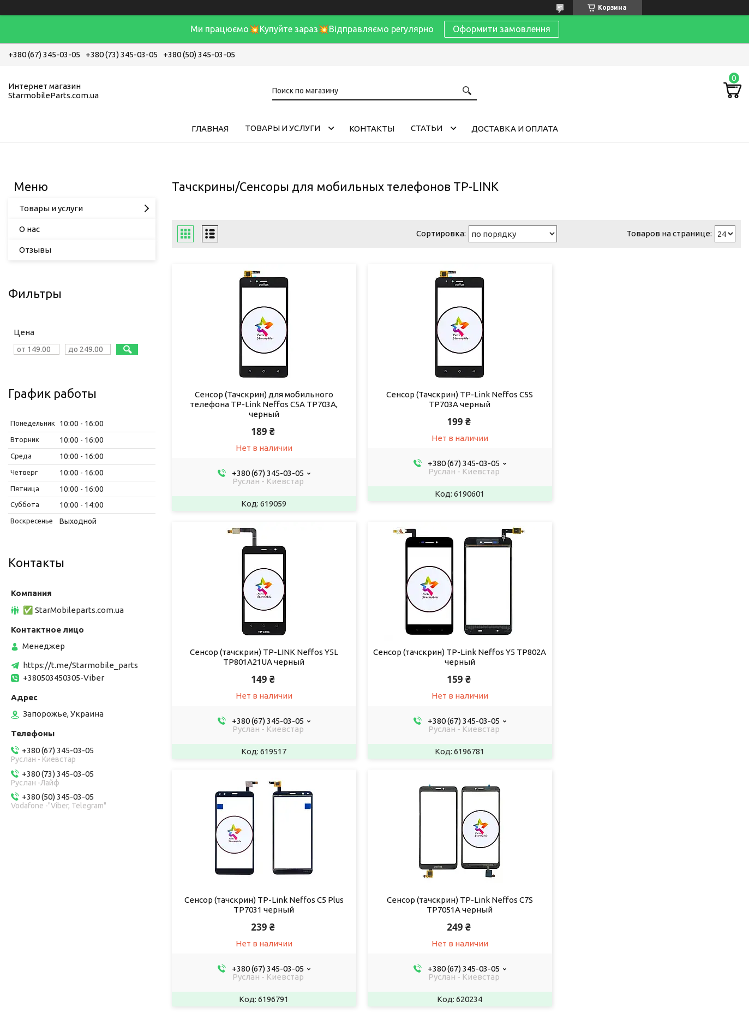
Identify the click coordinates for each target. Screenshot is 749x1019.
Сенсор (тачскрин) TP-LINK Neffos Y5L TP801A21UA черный (650, 399)
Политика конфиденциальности (463, 1008)
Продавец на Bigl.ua (374, 998)
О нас (29, 229)
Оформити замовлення (501, 29)
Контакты (371, 128)
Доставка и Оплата (514, 128)
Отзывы (35, 249)
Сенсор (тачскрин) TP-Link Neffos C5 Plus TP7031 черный (456, 656)
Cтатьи (426, 128)
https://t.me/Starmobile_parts (80, 665)
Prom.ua (424, 988)
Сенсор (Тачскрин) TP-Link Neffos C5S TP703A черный (456, 399)
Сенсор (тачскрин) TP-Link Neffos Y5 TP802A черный (263, 656)
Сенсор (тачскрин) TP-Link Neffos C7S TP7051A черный (650, 656)
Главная (210, 128)
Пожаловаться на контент (365, 1008)
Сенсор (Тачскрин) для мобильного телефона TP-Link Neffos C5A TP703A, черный (263, 404)
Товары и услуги (282, 128)
